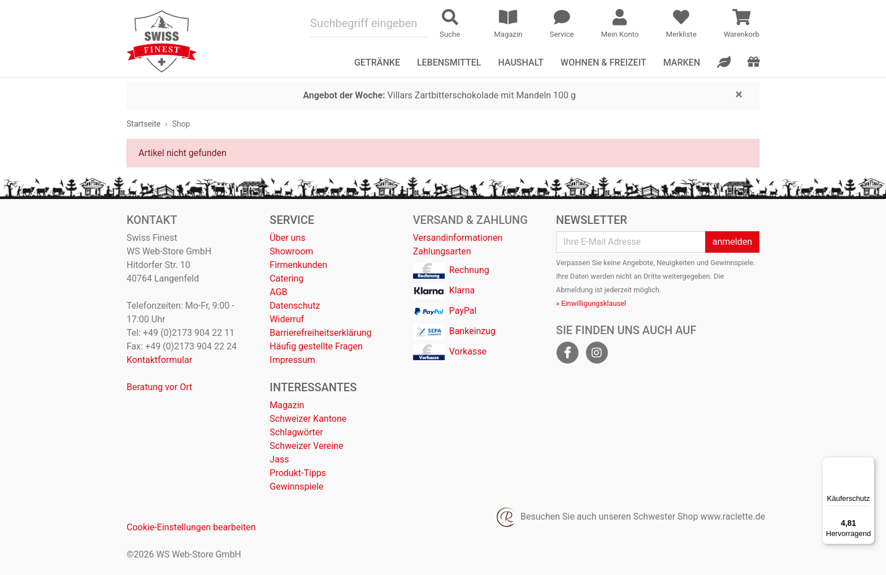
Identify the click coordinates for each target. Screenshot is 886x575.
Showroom (291, 251)
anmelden (732, 241)
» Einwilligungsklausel (591, 303)
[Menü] (868, 463)
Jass (279, 459)
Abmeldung (574, 290)
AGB (278, 292)
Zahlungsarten (442, 251)
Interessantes (313, 387)
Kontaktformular (159, 359)
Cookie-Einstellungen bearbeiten (191, 527)
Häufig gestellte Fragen (316, 346)
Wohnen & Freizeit (603, 62)
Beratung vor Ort (159, 387)
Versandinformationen (458, 237)
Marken (681, 62)
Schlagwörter (296, 432)
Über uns (287, 237)
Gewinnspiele (296, 486)
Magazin (287, 405)
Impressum (292, 359)
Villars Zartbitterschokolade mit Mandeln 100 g (439, 95)
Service (292, 220)
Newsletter (591, 220)
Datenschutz (295, 305)
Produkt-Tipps (298, 473)
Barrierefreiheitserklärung (320, 332)
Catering (286, 278)
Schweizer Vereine (306, 445)
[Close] (738, 94)
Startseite (143, 123)
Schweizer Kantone (308, 418)
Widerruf (287, 319)
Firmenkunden (298, 265)
